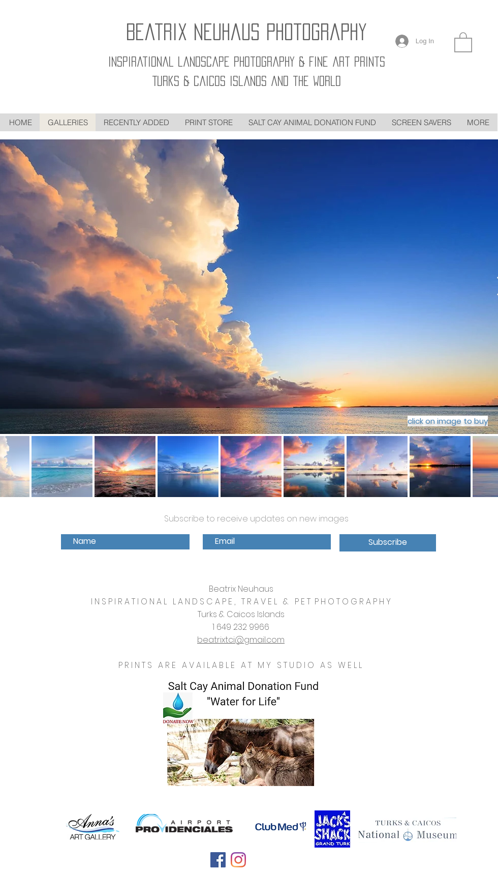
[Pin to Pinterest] (265, 862)
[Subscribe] (387, 542)
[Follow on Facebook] (218, 859)
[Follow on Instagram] (238, 859)
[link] (463, 41)
